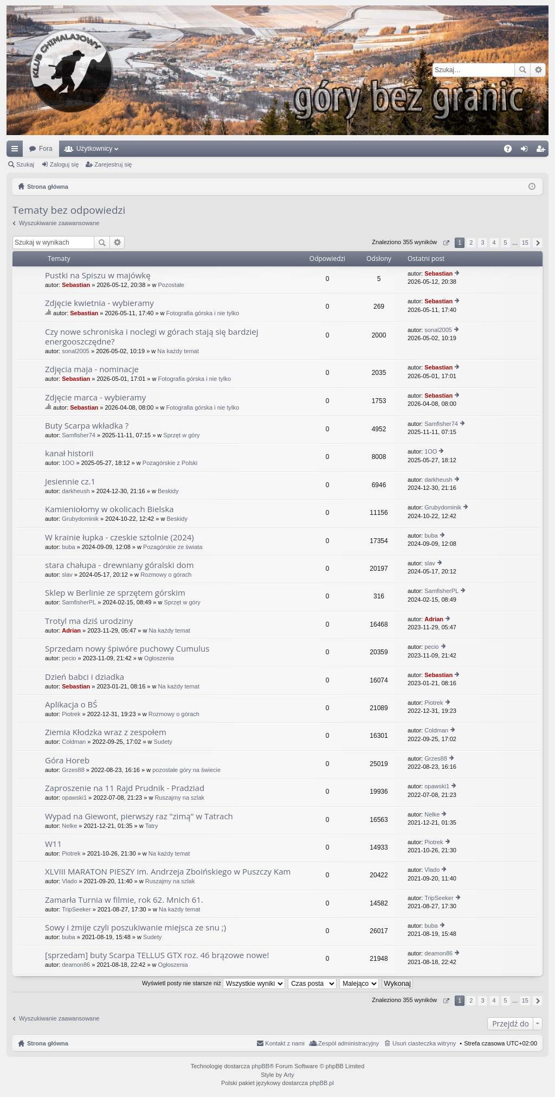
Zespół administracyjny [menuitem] (348, 1043)
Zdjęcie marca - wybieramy (95, 397)
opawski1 (74, 797)
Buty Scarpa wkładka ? (86, 425)
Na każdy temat (177, 351)
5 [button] (505, 242)
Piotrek (71, 714)
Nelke (69, 825)
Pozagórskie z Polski (170, 463)
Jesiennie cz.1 (70, 481)
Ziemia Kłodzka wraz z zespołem (105, 732)
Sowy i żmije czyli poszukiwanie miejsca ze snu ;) (135, 927)
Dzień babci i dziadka (84, 677)
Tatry (151, 825)
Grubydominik (80, 518)
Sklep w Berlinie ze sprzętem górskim (115, 593)
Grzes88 (73, 770)
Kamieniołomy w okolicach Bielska (109, 509)
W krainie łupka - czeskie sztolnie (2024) (119, 537)
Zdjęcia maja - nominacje (92, 369)
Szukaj (522, 69)
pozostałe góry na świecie (186, 770)
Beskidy (168, 491)
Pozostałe (171, 285)
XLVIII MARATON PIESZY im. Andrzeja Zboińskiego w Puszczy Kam (168, 871)
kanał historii (69, 453)
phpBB (260, 1066)
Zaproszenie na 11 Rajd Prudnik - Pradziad (124, 788)
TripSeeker (76, 909)
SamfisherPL (79, 602)
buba (68, 547)
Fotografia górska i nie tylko (203, 313)
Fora (46, 148)
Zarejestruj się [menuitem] (542, 151)
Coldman (74, 741)
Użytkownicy (94, 148)
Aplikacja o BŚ (71, 704)
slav (67, 574)
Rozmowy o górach (165, 574)
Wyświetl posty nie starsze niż (213, 983)
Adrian (71, 630)
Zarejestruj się (113, 164)
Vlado (69, 881)
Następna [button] (537, 243)
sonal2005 (75, 351)
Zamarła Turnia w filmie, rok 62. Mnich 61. (124, 900)
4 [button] (493, 242)
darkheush (75, 491)
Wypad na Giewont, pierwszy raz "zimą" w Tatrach (139, 816)
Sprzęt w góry (181, 435)
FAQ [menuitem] (511, 151)
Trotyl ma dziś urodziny (89, 621)
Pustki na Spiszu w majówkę (98, 275)
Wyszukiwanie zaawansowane (538, 69)
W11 (53, 844)
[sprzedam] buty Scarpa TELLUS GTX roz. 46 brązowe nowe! (157, 955)
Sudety (163, 741)
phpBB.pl (321, 1083)
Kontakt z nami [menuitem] (285, 1043)
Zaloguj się (64, 164)
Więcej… (17, 151)
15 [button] (525, 242)
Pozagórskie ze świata (172, 547)
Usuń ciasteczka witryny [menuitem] (424, 1043)
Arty (288, 1075)
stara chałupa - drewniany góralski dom (119, 565)
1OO (68, 463)
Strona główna (47, 1043)
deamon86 (76, 964)
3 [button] (482, 242)
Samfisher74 (78, 435)
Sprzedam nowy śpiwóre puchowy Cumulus (127, 648)
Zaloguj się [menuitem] (526, 151)
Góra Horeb (67, 760)
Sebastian (76, 285)
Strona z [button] (445, 243)
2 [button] (471, 242)
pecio (69, 658)
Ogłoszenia (159, 658)
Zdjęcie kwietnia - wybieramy (99, 303)
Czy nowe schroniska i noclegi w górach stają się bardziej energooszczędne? (152, 337)
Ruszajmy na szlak (179, 797)
